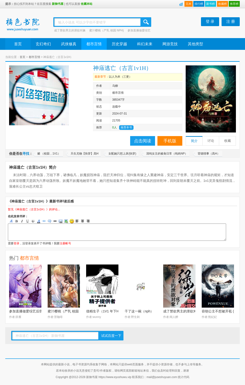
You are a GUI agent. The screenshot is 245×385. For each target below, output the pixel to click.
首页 (18, 44)
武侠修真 (68, 44)
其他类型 (195, 44)
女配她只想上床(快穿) (122, 153)
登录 (16, 243)
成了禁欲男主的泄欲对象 (70, 30)
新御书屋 (57, 4)
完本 (188, 4)
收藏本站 (86, 4)
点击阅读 (142, 140)
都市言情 (94, 44)
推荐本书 (126, 127)
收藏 (227, 141)
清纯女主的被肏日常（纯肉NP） (167, 153)
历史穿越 (119, 44)
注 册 (230, 21)
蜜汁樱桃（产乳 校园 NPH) (106, 30)
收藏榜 (222, 4)
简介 (194, 141)
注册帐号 (65, 243)
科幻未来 (144, 44)
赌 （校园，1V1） (49, 153)
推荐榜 (234, 4)
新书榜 (210, 4)
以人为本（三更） (120, 76)
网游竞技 (170, 44)
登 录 (210, 21)
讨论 (210, 141)
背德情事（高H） (209, 153)
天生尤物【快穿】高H (85, 153)
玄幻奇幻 (43, 44)
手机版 (169, 140)
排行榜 (199, 4)
